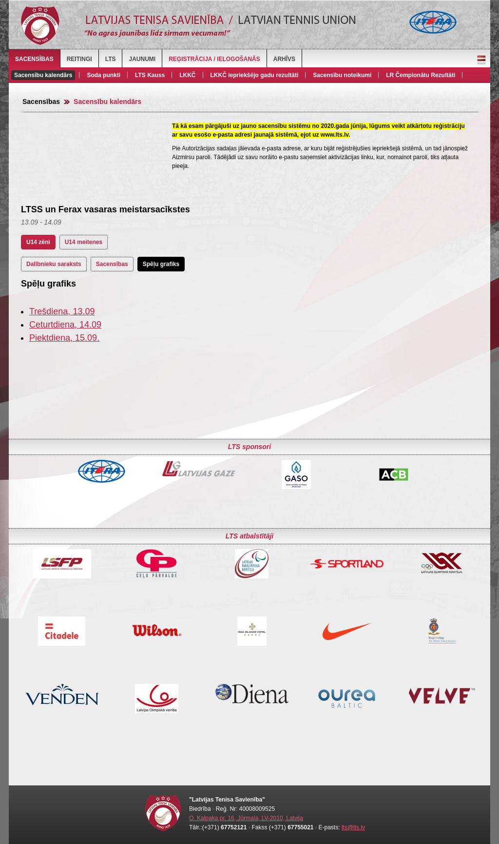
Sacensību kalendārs (43, 75)
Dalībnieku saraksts (53, 264)
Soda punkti (103, 75)
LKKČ (187, 75)
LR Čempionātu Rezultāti (420, 75)
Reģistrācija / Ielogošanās (214, 59)
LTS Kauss (150, 75)
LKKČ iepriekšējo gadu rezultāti (255, 75)
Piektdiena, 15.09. (64, 338)
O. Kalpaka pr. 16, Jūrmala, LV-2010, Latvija (246, 818)
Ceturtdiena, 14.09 (65, 324)
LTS (110, 59)
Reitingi (79, 59)
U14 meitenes (83, 242)
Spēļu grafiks (161, 264)
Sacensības (34, 59)
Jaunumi (142, 59)
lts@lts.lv (353, 827)
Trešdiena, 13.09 (62, 311)
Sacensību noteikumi (342, 75)
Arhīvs (284, 59)
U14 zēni (38, 242)
